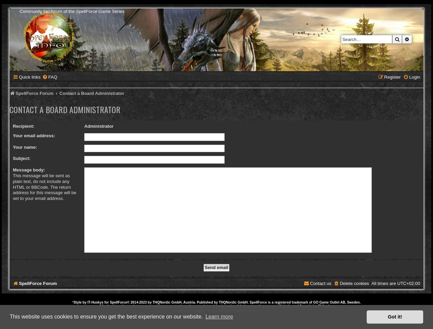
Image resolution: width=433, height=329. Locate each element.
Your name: (25, 147)
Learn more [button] (219, 317)
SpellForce (118, 302)
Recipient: (24, 126)
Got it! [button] (395, 317)
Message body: (29, 169)
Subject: (21, 158)
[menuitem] (49, 77)
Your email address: (34, 135)
